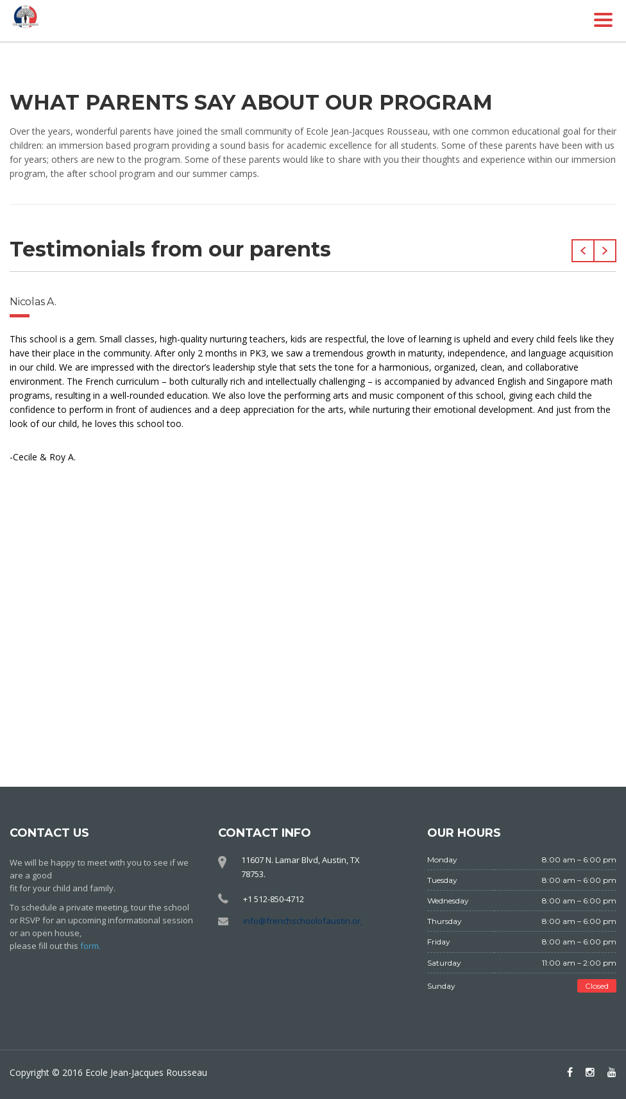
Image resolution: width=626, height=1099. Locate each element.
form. (90, 946)
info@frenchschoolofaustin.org (304, 921)
